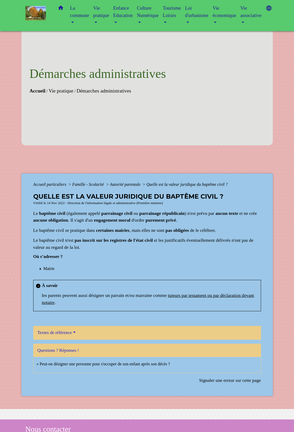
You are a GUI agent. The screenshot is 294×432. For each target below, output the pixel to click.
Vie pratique (61, 91)
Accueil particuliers (50, 184)
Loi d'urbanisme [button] (196, 11)
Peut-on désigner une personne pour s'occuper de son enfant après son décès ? (105, 364)
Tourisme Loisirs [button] (172, 11)
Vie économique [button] (224, 11)
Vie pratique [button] (101, 11)
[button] (60, 9)
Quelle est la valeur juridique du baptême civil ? (187, 184)
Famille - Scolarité (88, 184)
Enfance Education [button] (123, 11)
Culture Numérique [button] (148, 11)
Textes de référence (54, 332)
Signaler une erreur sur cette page (230, 380)
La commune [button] (79, 11)
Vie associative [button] (251, 11)
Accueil (38, 91)
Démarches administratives (103, 91)
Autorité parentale (125, 184)
